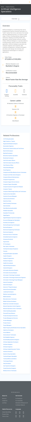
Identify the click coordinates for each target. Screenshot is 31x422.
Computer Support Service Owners (11, 182)
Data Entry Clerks (7, 201)
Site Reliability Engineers (8, 337)
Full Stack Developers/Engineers (10, 248)
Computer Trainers (7, 189)
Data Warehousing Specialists (10, 208)
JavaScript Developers (8, 291)
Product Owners (7, 323)
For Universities (19, 400)
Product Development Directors (10, 315)
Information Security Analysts (10, 272)
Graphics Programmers (8, 258)
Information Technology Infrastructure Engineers (14, 277)
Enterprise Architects (8, 239)
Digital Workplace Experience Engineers (12, 217)
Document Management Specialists (11, 220)
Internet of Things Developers (10, 287)
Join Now (4, 402)
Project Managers (7, 325)
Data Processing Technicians (9, 203)
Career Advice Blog (6, 412)
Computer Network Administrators (11, 177)
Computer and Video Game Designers (12, 174)
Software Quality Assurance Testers (11, 349)
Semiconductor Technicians (9, 334)
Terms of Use (5, 416)
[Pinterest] (20, 416)
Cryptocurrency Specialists (9, 193)
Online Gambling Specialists (9, 311)
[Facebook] (16, 412)
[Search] (29, 2)
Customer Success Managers (10, 196)
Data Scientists (6, 205)
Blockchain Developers (8, 158)
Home (2, 6)
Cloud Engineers (7, 170)
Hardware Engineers (8, 260)
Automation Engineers (8, 146)
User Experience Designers (9, 365)
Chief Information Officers (9, 160)
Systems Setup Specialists (9, 354)
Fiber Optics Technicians (8, 246)
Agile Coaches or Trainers (9, 141)
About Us (4, 398)
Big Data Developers (8, 153)
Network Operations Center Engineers (12, 306)
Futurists (5, 251)
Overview (15, 19)
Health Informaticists (8, 263)
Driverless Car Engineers (8, 222)
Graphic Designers (7, 256)
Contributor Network (20, 405)
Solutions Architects (8, 351)
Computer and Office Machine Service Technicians (14, 172)
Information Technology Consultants (11, 275)
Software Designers (7, 344)
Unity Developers (7, 363)
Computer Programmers (9, 179)
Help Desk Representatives (9, 265)
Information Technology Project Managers (13, 280)
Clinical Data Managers (8, 167)
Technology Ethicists (8, 361)
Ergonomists (6, 241)
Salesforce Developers (8, 330)
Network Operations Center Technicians (12, 308)
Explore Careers (10, 6)
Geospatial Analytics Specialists (10, 253)
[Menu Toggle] (1, 2)
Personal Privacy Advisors (9, 313)
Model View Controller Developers (11, 303)
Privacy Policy (5, 414)
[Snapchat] (24, 416)
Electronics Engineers (8, 232)
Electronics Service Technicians (10, 234)
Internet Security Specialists (9, 289)
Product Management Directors (10, 318)
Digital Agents (6, 215)
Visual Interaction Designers (9, 368)
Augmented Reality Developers (10, 143)
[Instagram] (16, 416)
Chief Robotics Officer (8, 165)
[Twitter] (24, 412)
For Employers (18, 398)
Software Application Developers (10, 342)
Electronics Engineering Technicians (11, 229)
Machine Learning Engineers (9, 294)
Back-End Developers (8, 150)
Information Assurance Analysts (10, 270)
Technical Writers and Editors (10, 358)
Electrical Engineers (7, 227)
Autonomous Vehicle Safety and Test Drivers (13, 148)
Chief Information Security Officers (11, 162)
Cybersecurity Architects (9, 198)
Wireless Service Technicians (9, 370)
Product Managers (7, 320)
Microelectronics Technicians (10, 299)
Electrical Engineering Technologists (11, 225)
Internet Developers (7, 284)
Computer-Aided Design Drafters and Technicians (14, 191)
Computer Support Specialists (10, 184)
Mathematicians (7, 296)
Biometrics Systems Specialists (10, 155)
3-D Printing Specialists (8, 139)
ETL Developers (6, 244)
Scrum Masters (6, 332)
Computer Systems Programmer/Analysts (13, 186)
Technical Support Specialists (10, 356)
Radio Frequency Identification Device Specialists (14, 327)
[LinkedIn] (20, 412)
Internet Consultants (8, 282)
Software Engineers (7, 346)
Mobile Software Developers (9, 301)
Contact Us (4, 400)
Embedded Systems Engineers (10, 236)
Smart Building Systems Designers (11, 339)
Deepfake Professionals (8, 213)
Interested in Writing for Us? (21, 402)
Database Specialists (8, 210)
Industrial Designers (7, 268)
